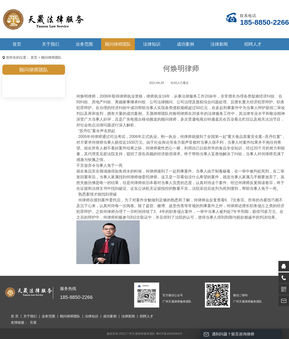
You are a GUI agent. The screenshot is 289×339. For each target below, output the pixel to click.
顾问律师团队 (118, 44)
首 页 (15, 316)
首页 (17, 44)
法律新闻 (219, 44)
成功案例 (185, 44)
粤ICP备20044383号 (169, 333)
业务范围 (84, 44)
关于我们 (50, 44)
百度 (33, 322)
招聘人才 (253, 44)
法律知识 (151, 44)
